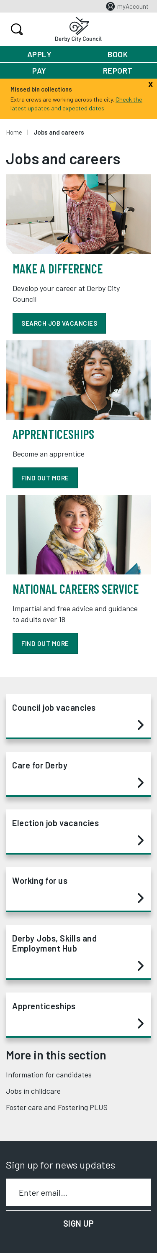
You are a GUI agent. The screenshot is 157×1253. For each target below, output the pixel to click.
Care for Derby (78, 774)
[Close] (150, 83)
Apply (39, 54)
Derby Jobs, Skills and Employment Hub (78, 952)
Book (118, 54)
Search (15, 29)
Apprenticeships (78, 1015)
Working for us (78, 889)
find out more (45, 478)
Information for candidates (49, 1074)
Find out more (45, 643)
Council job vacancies (78, 716)
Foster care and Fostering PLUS (57, 1107)
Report (118, 70)
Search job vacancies (59, 323)
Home (14, 132)
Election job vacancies (78, 832)
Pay (39, 70)
